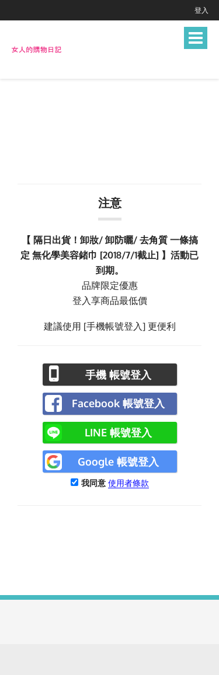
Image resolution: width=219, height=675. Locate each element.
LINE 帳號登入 (118, 432)
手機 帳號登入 (118, 374)
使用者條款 (128, 483)
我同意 (93, 483)
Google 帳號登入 (118, 461)
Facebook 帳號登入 (118, 403)
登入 (201, 10)
